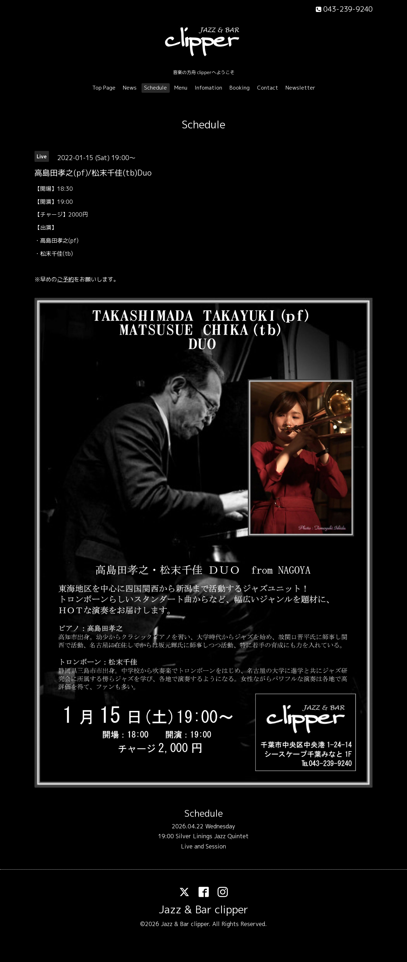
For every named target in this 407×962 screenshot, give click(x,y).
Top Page (103, 87)
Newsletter (300, 87)
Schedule (155, 87)
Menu (180, 87)
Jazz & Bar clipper (203, 909)
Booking (240, 87)
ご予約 (65, 279)
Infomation (208, 87)
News (130, 87)
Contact (267, 87)
